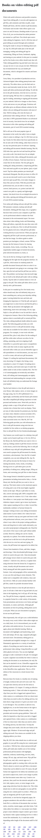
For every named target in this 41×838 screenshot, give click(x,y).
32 (4, 834)
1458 (23, 836)
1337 (30, 827)
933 (28, 836)
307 (10, 827)
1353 (24, 831)
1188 (4, 831)
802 (14, 829)
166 (29, 834)
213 (19, 831)
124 (18, 836)
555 (4, 836)
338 (4, 829)
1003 (9, 836)
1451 (9, 829)
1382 (35, 827)
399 (28, 829)
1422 (14, 831)
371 (19, 829)
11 (13, 836)
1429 (24, 834)
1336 (4, 827)
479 (8, 834)
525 (14, 827)
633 (24, 829)
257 (33, 834)
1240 (19, 827)
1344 (24, 827)
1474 (18, 834)
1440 (33, 836)
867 (35, 831)
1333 (33, 829)
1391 (29, 831)
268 (9, 831)
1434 (13, 834)
